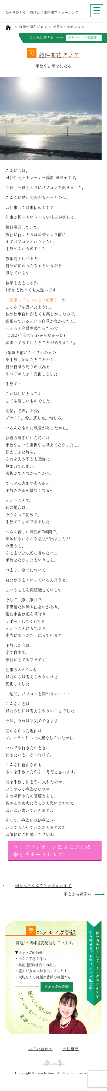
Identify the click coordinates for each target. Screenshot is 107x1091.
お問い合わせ (40, 1048)
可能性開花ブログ (33, 27)
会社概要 (70, 1048)
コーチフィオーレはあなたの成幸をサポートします (52, 849)
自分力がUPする (41, 37)
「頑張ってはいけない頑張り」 (33, 299)
